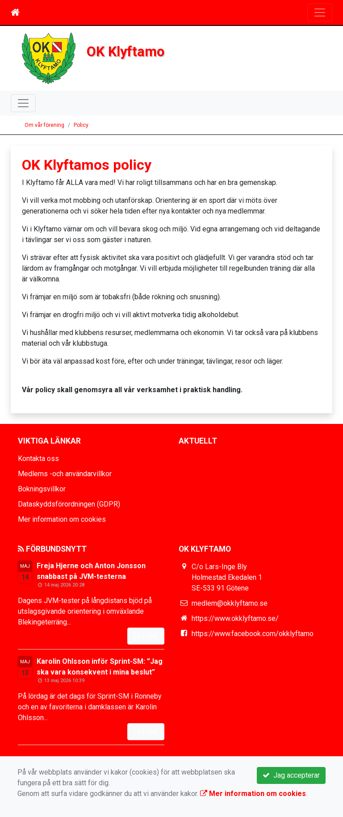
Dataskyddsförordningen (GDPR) (69, 504)
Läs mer (146, 636)
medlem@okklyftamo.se (230, 603)
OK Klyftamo (125, 51)
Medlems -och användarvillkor (65, 473)
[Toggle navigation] (319, 12)
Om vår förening (44, 125)
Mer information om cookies (62, 519)
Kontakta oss (38, 458)
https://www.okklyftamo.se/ (235, 618)
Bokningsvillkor (42, 489)
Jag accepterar (291, 775)
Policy (81, 125)
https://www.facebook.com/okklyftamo (253, 633)
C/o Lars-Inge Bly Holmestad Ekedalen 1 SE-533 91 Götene (227, 577)
